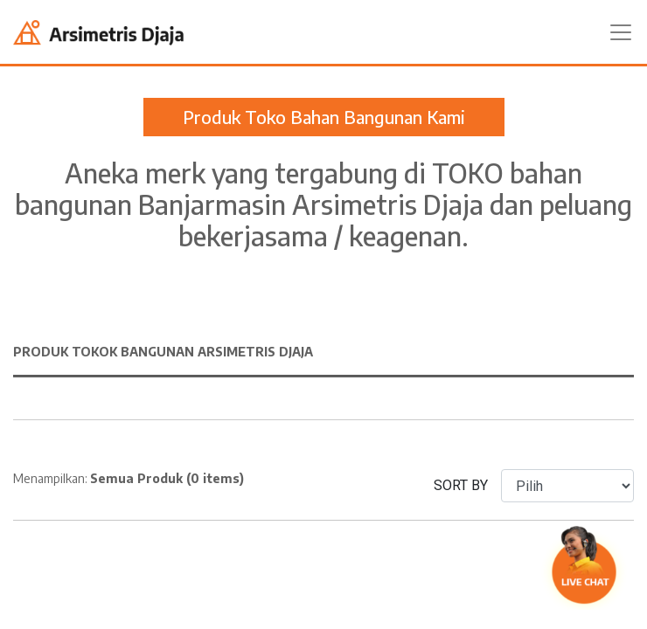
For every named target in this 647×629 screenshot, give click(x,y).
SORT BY (461, 485)
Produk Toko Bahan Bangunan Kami (324, 117)
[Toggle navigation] (621, 32)
